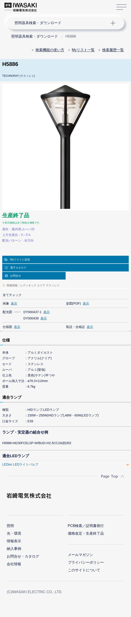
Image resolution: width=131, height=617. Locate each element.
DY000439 (31, 318)
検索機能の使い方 (50, 50)
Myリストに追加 (20, 259)
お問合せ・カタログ (23, 556)
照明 (10, 526)
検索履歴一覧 (113, 50)
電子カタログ (18, 267)
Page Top (109, 476)
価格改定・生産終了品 (86, 533)
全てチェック (12, 295)
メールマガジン (80, 555)
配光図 (7, 312)
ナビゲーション (61, 23)
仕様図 (7, 327)
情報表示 (14, 541)
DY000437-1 (32, 312)
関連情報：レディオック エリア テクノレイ (33, 285)
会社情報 (14, 564)
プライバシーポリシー (86, 562)
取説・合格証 (75, 327)
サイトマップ (121, 7)
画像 (6, 303)
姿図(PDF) (73, 303)
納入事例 (14, 549)
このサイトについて (84, 570)
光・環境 (14, 533)
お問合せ (15, 275)
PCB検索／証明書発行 (86, 526)
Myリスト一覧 (83, 50)
